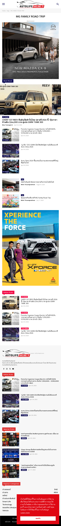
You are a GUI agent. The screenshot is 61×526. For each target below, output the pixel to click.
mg (22, 179)
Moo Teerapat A (7, 125)
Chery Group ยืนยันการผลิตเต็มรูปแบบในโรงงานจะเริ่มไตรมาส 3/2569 (39, 450)
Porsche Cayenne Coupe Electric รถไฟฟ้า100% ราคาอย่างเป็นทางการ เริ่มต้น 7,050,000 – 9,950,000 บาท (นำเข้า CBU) (38, 131)
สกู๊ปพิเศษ (24, 438)
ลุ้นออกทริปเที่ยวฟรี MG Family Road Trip (36, 198)
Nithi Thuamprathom (28, 184)
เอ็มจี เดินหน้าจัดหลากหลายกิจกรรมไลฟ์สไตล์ (37, 182)
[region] (30, 248)
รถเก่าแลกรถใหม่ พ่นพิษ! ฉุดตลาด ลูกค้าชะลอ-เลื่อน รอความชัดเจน (39, 434)
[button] (30, 248)
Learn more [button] (25, 513)
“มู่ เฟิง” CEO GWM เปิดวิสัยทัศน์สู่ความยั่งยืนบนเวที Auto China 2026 (39, 146)
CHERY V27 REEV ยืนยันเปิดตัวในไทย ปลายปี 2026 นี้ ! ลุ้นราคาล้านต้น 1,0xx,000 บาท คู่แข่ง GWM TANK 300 (29, 121)
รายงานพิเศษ (6, 156)
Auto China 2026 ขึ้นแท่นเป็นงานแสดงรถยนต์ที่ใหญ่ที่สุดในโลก (39, 162)
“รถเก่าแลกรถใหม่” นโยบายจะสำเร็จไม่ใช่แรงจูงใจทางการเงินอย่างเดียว (38, 466)
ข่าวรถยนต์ (5, 117)
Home (3, 11)
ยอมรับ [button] (38, 518)
